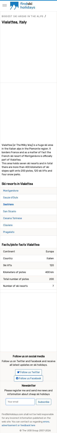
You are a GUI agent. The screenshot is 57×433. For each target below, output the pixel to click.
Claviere (7, 225)
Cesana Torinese (12, 218)
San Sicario (9, 211)
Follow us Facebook (28, 378)
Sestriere (8, 204)
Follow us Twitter (28, 372)
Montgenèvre (10, 190)
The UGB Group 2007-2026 (36, 430)
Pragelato (8, 232)
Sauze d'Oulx (10, 197)
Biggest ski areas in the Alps (22, 16)
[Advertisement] (28, 111)
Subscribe (43, 402)
